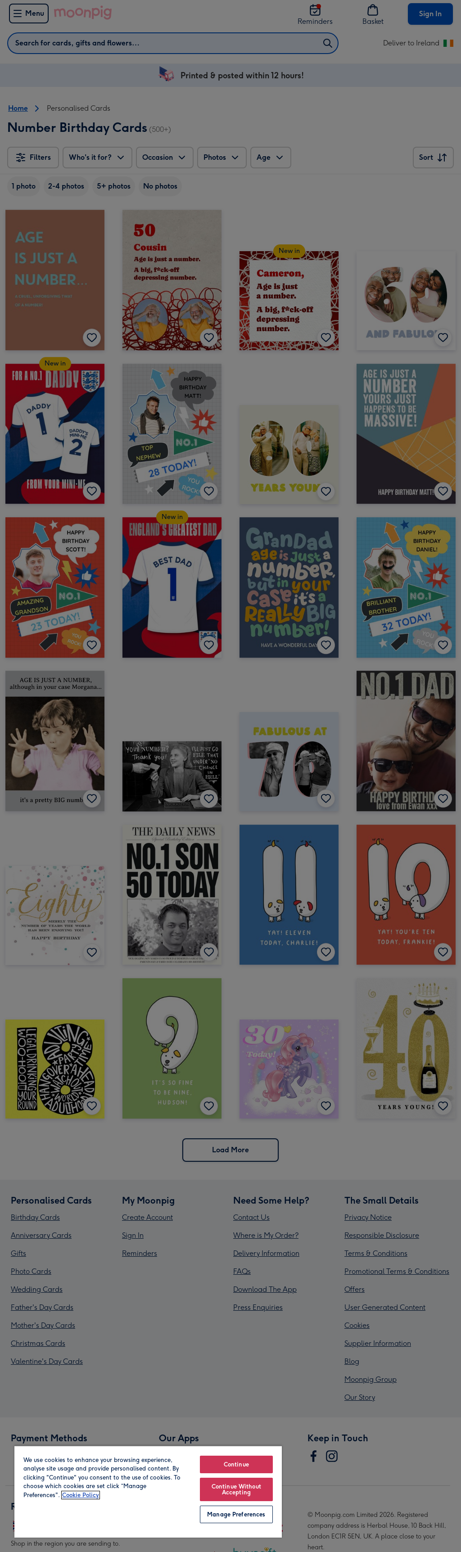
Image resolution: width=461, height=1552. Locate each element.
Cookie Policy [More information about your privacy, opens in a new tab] (80, 1495)
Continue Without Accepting (236, 1489)
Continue (236, 1464)
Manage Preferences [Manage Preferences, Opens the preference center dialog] (236, 1514)
